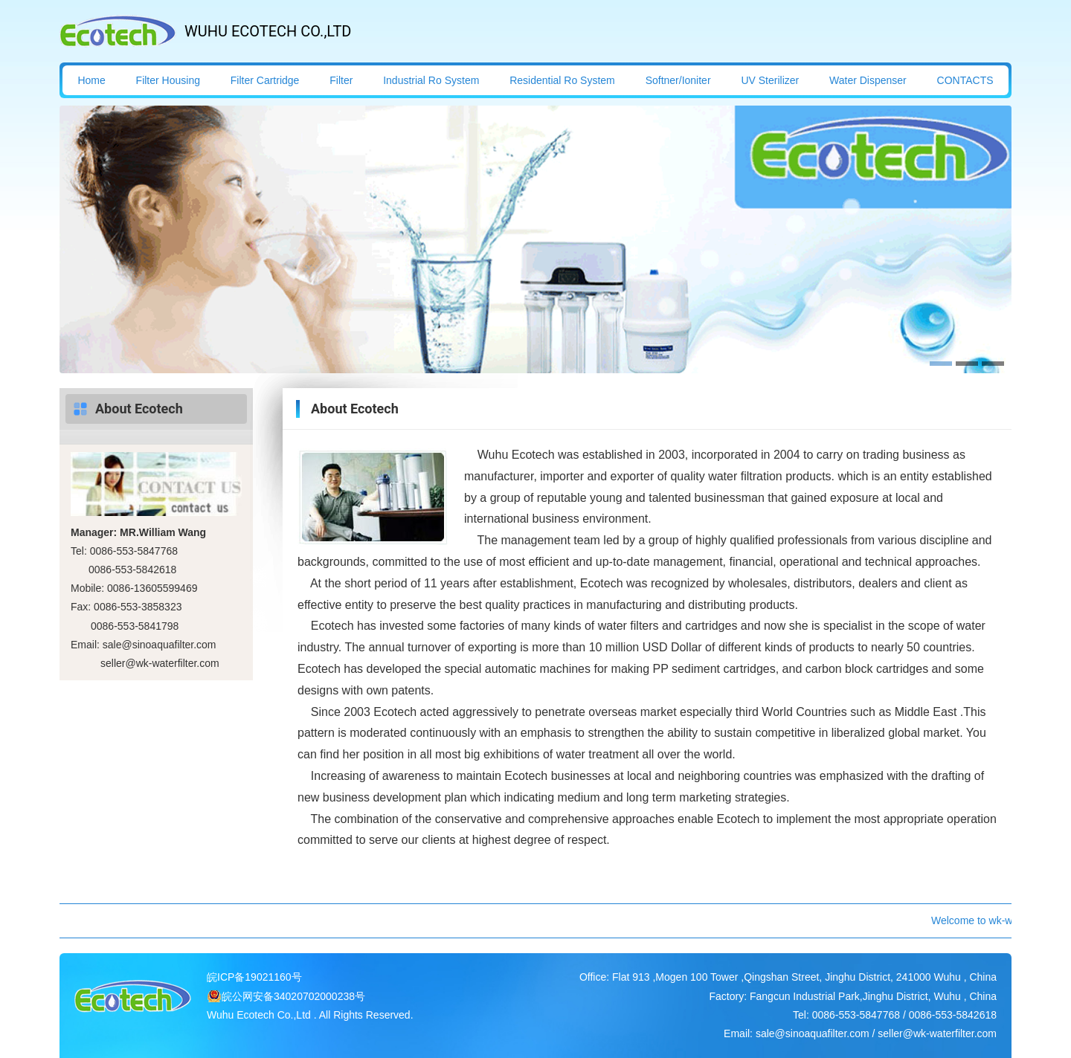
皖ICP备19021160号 (254, 977)
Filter (341, 80)
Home (91, 80)
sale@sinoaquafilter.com (159, 645)
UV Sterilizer (770, 80)
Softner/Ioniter (678, 80)
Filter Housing (168, 80)
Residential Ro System (562, 80)
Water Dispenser (868, 80)
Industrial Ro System (431, 80)
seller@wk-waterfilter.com (159, 663)
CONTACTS (965, 80)
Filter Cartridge (265, 80)
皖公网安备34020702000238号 (293, 996)
